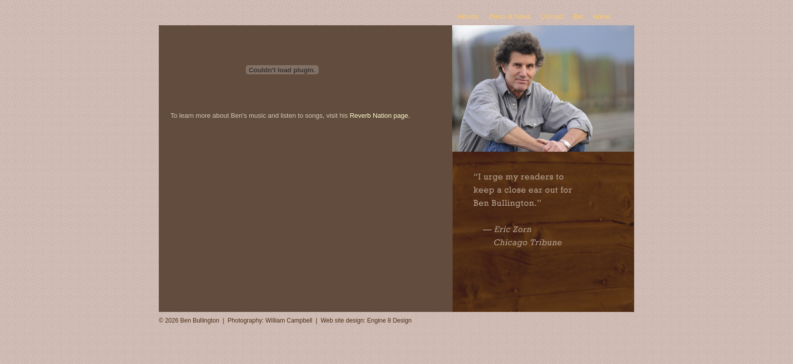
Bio (578, 16)
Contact (552, 16)
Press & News (510, 16)
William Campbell (289, 320)
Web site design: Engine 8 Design (366, 320)
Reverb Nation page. (379, 115)
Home (602, 16)
